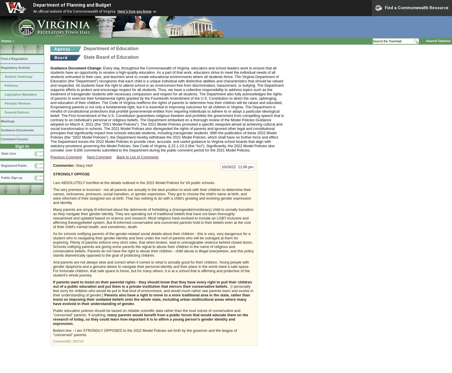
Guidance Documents (17, 130)
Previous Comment (66, 157)
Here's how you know (134, 12)
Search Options (438, 41)
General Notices (17, 112)
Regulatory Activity (15, 67)
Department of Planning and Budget (72, 5)
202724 (78, 341)
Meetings (8, 121)
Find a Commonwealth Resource (412, 8)
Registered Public (14, 165)
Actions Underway (19, 76)
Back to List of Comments (138, 157)
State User (8, 153)
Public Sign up (11, 177)
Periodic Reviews (18, 103)
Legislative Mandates (21, 94)
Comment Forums (14, 139)
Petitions (11, 85)
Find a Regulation (14, 58)
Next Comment (99, 157)
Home (6, 41)
